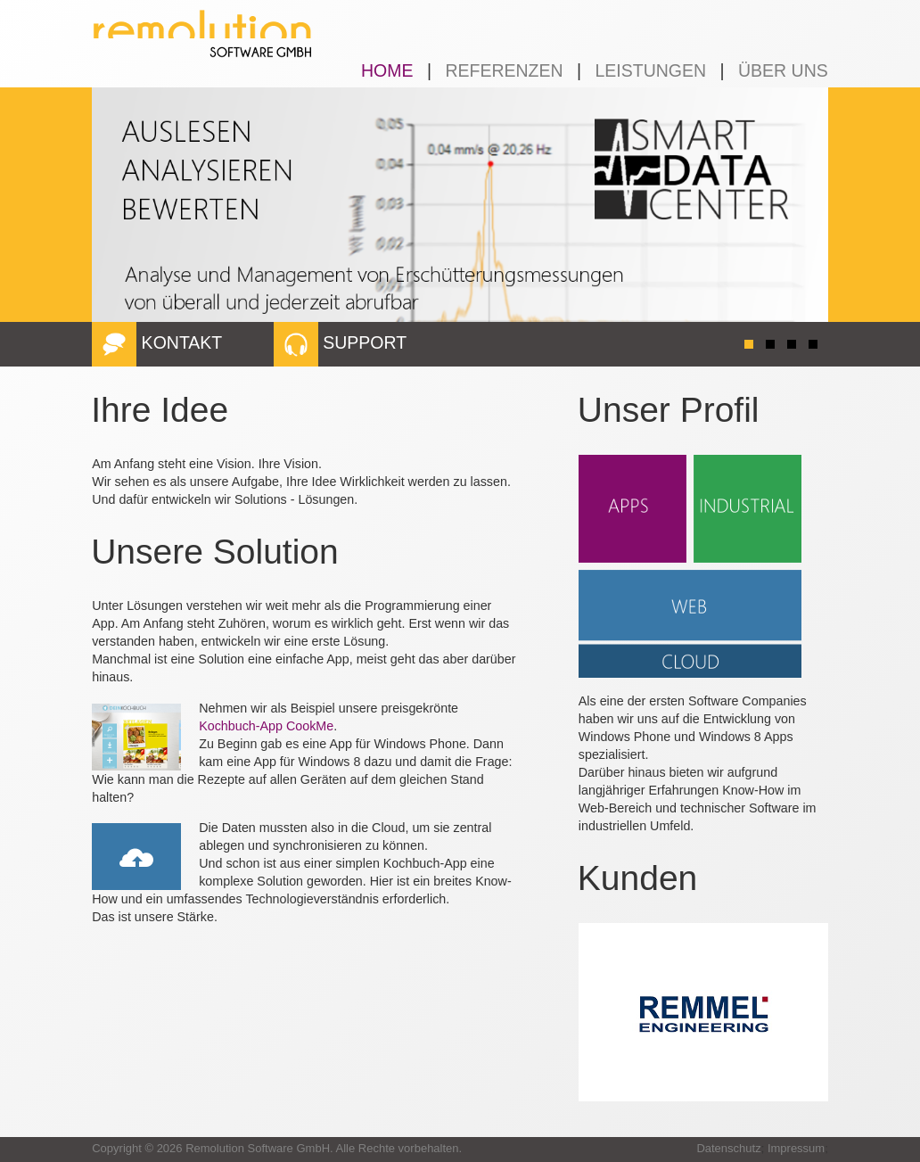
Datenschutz (728, 1148)
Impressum (796, 1148)
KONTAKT (157, 342)
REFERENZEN (504, 70)
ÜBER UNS (783, 70)
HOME (387, 70)
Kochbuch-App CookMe (266, 726)
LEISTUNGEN (650, 70)
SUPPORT (340, 342)
